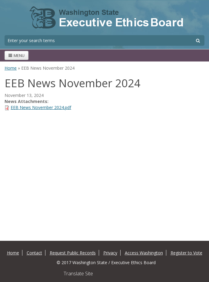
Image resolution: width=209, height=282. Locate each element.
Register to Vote (186, 253)
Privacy (110, 253)
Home (11, 68)
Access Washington (144, 253)
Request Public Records (73, 253)
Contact (34, 253)
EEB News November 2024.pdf (41, 107)
